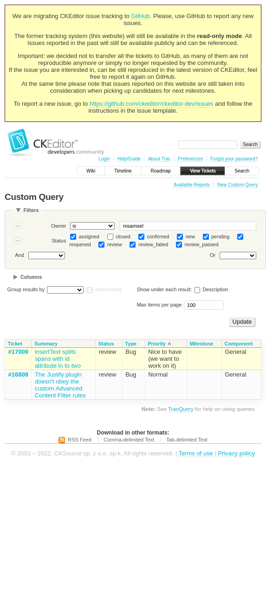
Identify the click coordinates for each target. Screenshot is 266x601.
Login (104, 158)
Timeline (122, 170)
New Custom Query (237, 184)
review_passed (201, 244)
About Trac (159, 158)
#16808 (18, 374)
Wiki (90, 170)
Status (59, 240)
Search (241, 170)
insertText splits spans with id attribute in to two (58, 358)
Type (130, 343)
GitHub (140, 16)
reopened (80, 244)
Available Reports (192, 184)
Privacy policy (236, 453)
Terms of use (195, 453)
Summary (46, 343)
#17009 (18, 351)
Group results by (26, 289)
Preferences (190, 158)
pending (220, 236)
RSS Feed (79, 439)
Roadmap (161, 170)
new (190, 236)
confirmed (158, 236)
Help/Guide (129, 158)
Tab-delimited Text (186, 439)
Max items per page (159, 304)
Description (211, 289)
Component (238, 343)
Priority (157, 343)
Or (212, 255)
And (19, 255)
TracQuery (181, 409)
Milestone (202, 343)
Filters (31, 210)
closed (123, 236)
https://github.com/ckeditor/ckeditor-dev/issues (152, 103)
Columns (31, 277)
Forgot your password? (234, 158)
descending (108, 289)
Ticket (15, 343)
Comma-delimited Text (129, 439)
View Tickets (202, 170)
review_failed (153, 244)
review (114, 244)
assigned (89, 236)
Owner (58, 226)
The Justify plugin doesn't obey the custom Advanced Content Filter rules (60, 385)
